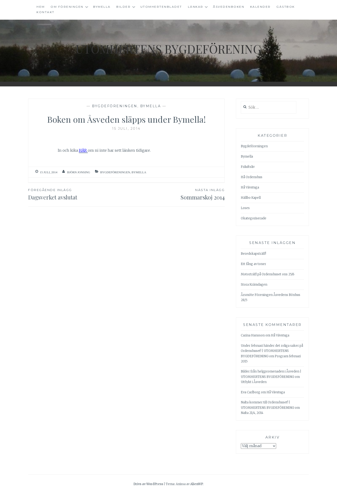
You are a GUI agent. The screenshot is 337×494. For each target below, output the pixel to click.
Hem (41, 6)
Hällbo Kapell (251, 198)
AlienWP (196, 484)
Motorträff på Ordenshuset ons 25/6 (267, 274)
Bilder (123, 6)
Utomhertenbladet (161, 6)
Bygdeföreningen (114, 106)
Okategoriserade (253, 218)
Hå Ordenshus (251, 177)
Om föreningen (67, 6)
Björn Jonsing (78, 172)
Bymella (102, 6)
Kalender (260, 6)
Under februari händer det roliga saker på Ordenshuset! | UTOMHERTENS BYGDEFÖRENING (272, 351)
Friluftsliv (248, 167)
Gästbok (285, 6)
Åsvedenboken (228, 6)
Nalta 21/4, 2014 (252, 413)
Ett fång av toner (253, 264)
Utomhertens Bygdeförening (168, 49)
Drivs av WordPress (148, 484)
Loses (245, 208)
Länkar (195, 6)
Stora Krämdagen (254, 285)
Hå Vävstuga (250, 187)
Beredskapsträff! (253, 254)
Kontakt (46, 12)
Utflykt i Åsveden (254, 382)
